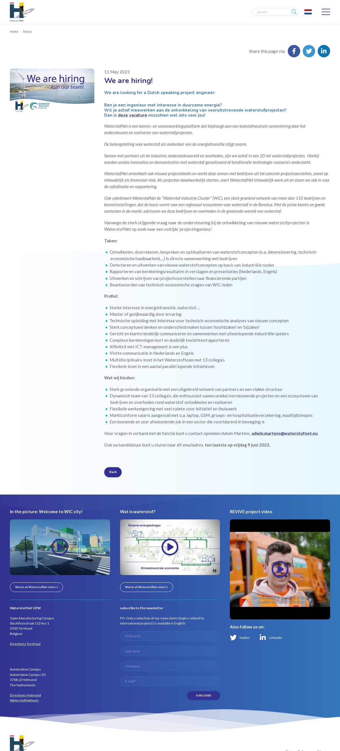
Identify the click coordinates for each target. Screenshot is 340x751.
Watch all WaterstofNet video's (36, 587)
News (27, 31)
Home (14, 31)
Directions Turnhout (25, 644)
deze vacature (132, 115)
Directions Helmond (25, 695)
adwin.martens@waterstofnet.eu (285, 433)
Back (113, 472)
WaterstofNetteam (24, 700)
